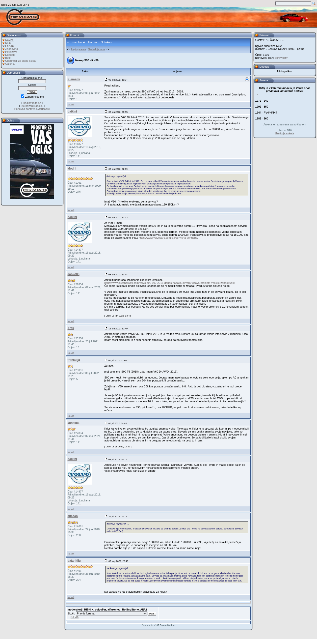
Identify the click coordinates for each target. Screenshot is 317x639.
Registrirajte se (32, 102)
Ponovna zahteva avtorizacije (32, 108)
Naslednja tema (96, 49)
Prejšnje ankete (284, 133)
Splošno (106, 42)
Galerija (10, 63)
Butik (8, 57)
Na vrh (71, 104)
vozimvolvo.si (76, 42)
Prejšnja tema (78, 49)
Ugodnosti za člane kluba (20, 60)
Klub (8, 42)
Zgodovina (11, 48)
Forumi (92, 42)
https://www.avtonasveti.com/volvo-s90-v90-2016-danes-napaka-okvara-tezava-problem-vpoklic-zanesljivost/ (169, 282)
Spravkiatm (281, 57)
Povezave (11, 51)
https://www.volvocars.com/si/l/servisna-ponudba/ (168, 237)
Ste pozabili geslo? (32, 105)
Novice (9, 39)
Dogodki (10, 54)
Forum (9, 45)
